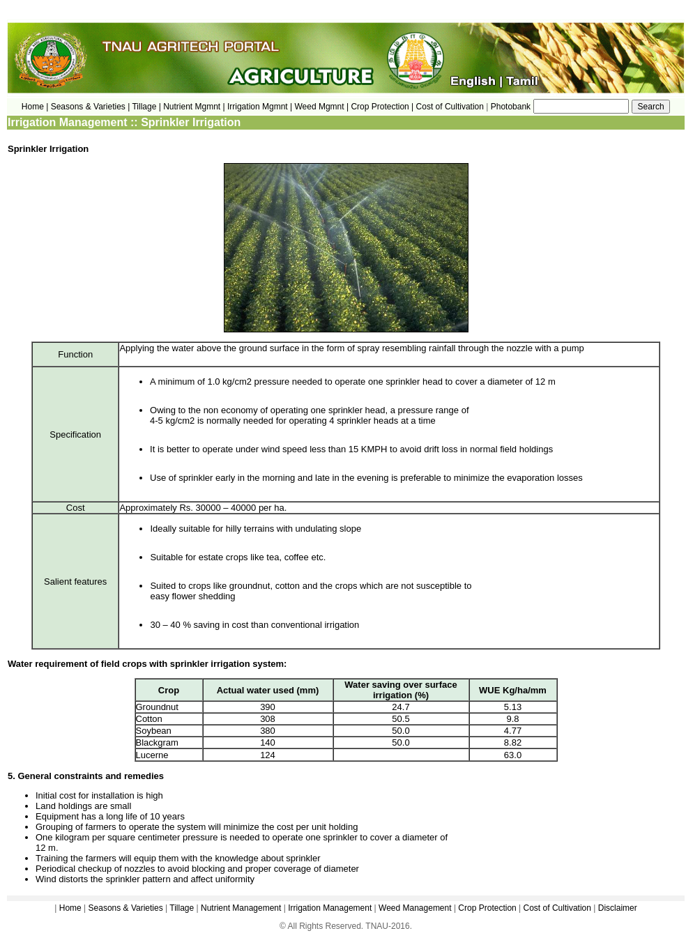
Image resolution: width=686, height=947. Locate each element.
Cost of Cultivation (451, 106)
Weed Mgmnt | (321, 106)
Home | (35, 106)
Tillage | (147, 106)
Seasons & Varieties (126, 908)
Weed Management (415, 908)
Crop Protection (487, 908)
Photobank (511, 106)
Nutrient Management (240, 908)
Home (70, 908)
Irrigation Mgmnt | (259, 106)
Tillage (181, 908)
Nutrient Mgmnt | (193, 106)
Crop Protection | (382, 106)
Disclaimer (617, 908)
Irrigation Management (330, 908)
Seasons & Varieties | (90, 106)
